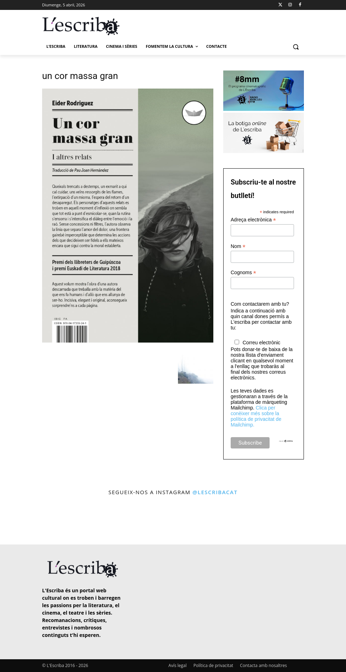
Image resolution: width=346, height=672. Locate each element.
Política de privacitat (213, 665)
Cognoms (243, 272)
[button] (295, 46)
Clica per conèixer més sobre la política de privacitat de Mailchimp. (256, 416)
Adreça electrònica (253, 219)
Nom (238, 246)
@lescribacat (215, 492)
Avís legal (177, 665)
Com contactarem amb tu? (260, 304)
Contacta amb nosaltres (263, 665)
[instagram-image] (20, 521)
